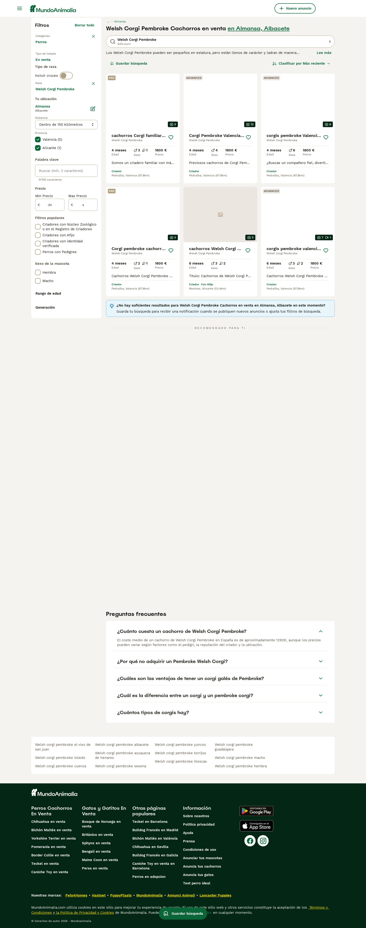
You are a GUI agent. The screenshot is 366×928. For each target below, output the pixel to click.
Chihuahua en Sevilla (150, 847)
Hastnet (99, 895)
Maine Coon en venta (100, 860)
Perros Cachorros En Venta (51, 810)
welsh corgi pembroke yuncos (180, 745)
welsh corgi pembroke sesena (120, 766)
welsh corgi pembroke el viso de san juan (63, 747)
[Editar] (93, 236)
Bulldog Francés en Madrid (155, 830)
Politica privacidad (199, 824)
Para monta (49, 79)
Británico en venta (97, 835)
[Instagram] (263, 840)
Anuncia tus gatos (198, 875)
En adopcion (75, 68)
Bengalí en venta (96, 851)
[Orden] (301, 63)
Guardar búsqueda (128, 63)
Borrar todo (84, 25)
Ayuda (188, 833)
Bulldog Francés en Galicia (155, 855)
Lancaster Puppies (215, 895)
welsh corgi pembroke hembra (241, 766)
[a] (83, 333)
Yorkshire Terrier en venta (53, 838)
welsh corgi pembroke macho (240, 758)
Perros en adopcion (148, 877)
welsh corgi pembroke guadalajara (234, 747)
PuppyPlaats (121, 895)
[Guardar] (171, 137)
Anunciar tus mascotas (202, 858)
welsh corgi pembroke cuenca (60, 766)
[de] (49, 333)
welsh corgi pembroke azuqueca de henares (122, 755)
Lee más (324, 53)
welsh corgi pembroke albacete (122, 745)
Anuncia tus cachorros (202, 866)
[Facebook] (250, 840)
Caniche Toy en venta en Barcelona (153, 866)
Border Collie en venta (50, 855)
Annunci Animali (181, 895)
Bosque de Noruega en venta (101, 824)
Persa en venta (95, 868)
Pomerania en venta (48, 847)
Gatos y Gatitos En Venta (104, 810)
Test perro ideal (196, 883)
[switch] (66, 97)
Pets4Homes (76, 895)
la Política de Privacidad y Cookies (84, 913)
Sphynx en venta (96, 843)
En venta (46, 68)
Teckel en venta (45, 864)
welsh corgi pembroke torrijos (180, 753)
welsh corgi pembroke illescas (181, 761)
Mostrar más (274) (78, 216)
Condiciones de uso (199, 850)
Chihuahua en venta (48, 822)
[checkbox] (37, 131)
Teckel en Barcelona (150, 822)
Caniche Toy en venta (49, 872)
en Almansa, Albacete (259, 28)
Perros (42, 47)
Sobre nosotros (196, 816)
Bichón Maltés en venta (51, 830)
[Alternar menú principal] (19, 8)
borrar (89, 107)
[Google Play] (256, 810)
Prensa (189, 841)
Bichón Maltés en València (155, 838)
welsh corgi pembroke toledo (60, 758)
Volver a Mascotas (52, 35)
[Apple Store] (256, 825)
